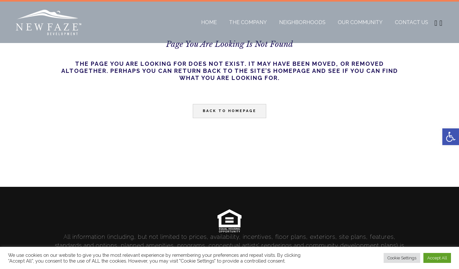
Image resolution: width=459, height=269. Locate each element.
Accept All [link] (437, 258)
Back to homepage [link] (229, 111)
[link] (450, 136)
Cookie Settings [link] (401, 258)
